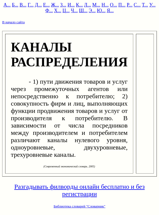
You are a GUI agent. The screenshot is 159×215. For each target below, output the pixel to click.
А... (7, 5)
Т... (145, 5)
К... (79, 5)
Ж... (55, 5)
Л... (87, 5)
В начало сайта (13, 22)
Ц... (66, 10)
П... (122, 5)
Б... (15, 5)
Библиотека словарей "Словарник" (80, 206)
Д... (38, 5)
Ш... (83, 10)
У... (152, 5)
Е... (46, 5)
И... (71, 5)
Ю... (101, 10)
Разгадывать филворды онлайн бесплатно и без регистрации (79, 190)
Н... (105, 5)
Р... (129, 5)
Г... (31, 5)
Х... (57, 10)
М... (96, 5)
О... (113, 5)
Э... (92, 10)
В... (23, 5)
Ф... (49, 10)
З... (63, 5)
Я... (110, 10)
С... (137, 5)
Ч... (74, 10)
